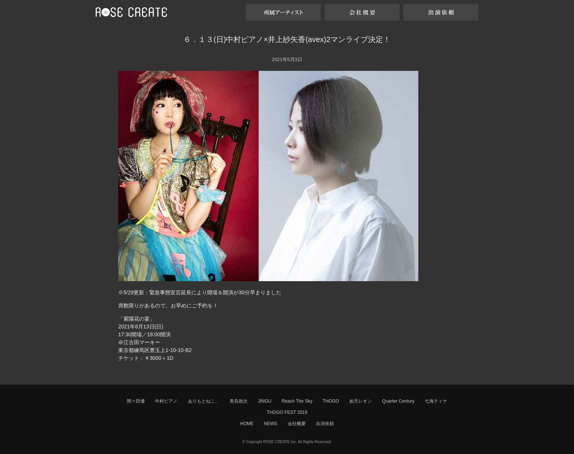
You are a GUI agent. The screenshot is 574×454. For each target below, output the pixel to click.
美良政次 (239, 401)
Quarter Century (398, 401)
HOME (247, 423)
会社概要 (297, 423)
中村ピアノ (166, 401)
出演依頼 (325, 423)
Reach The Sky (297, 401)
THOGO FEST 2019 (287, 412)
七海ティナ (436, 401)
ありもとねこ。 (203, 401)
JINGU (264, 401)
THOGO (331, 401)
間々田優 (136, 401)
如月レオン (360, 401)
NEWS (270, 423)
